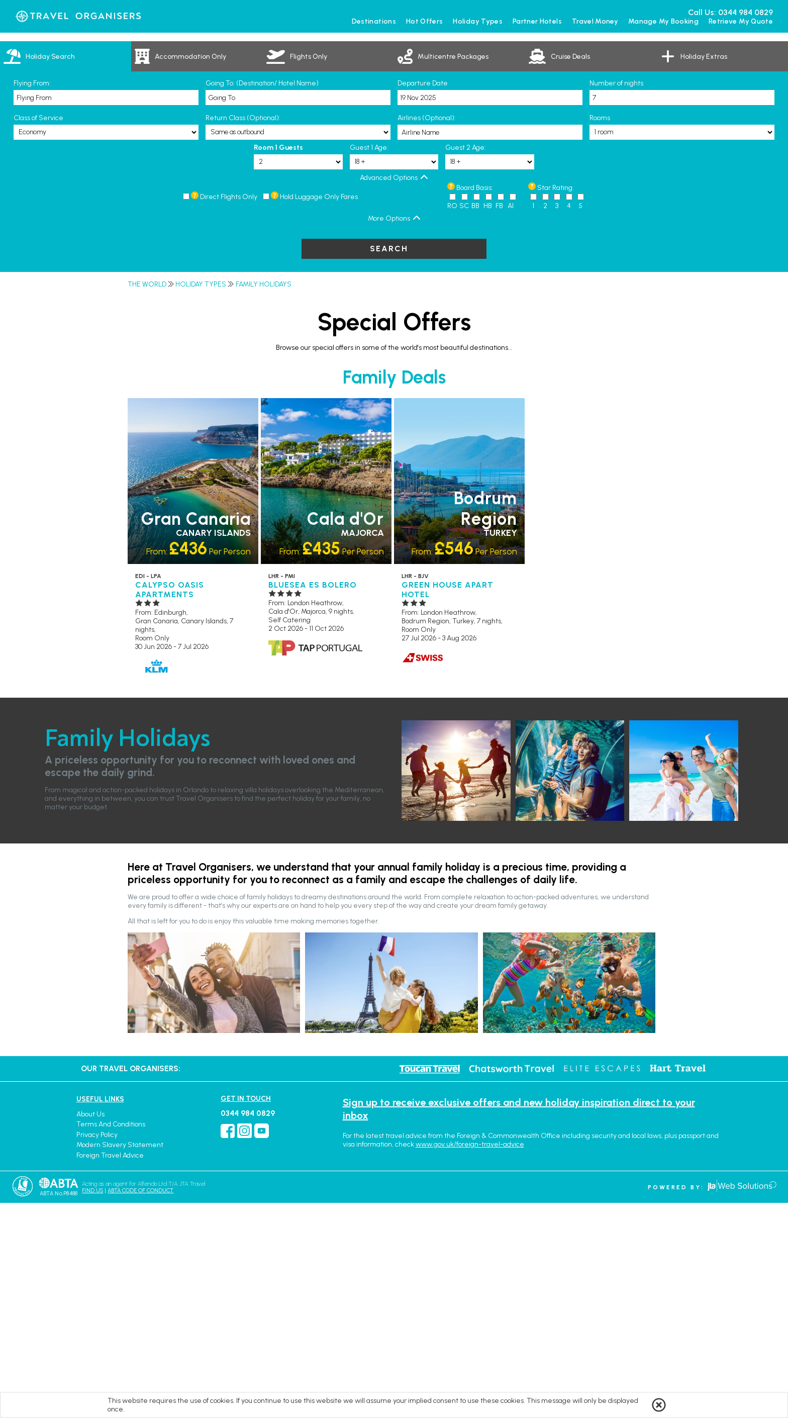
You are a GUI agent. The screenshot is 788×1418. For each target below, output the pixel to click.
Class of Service (38, 333)
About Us (90, 1329)
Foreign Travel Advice (110, 1370)
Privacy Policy (97, 1350)
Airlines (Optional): (427, 333)
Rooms (599, 333)
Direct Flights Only (228, 412)
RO (452, 421)
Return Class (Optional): (243, 333)
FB (499, 421)
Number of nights (616, 298)
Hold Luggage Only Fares (319, 412)
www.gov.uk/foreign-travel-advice (470, 1359)
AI (511, 421)
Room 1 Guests (278, 362)
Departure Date (423, 298)
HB (487, 421)
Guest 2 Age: (465, 362)
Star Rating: (555, 403)
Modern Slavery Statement (119, 1360)
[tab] (65, 271)
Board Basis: (474, 403)
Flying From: (32, 298)
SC (464, 421)
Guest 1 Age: (369, 362)
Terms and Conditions (110, 1339)
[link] (196, 271)
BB (475, 421)
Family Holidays (263, 499)
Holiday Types (200, 499)
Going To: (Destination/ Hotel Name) (262, 298)
